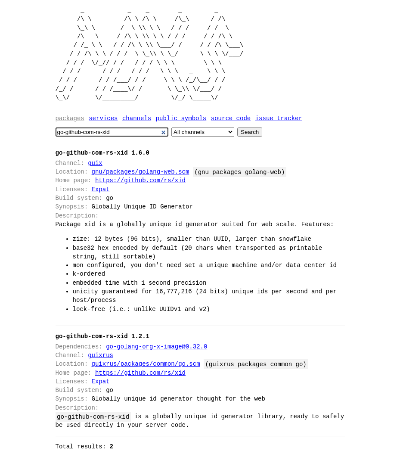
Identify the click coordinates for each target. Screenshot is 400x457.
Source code (231, 118)
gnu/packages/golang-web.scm (140, 172)
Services (103, 118)
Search (250, 132)
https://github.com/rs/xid (140, 180)
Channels (136, 118)
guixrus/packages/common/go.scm (146, 364)
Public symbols (181, 118)
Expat (101, 189)
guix (95, 163)
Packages (70, 118)
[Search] (112, 132)
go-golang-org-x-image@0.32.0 (156, 346)
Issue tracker (278, 118)
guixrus (100, 355)
